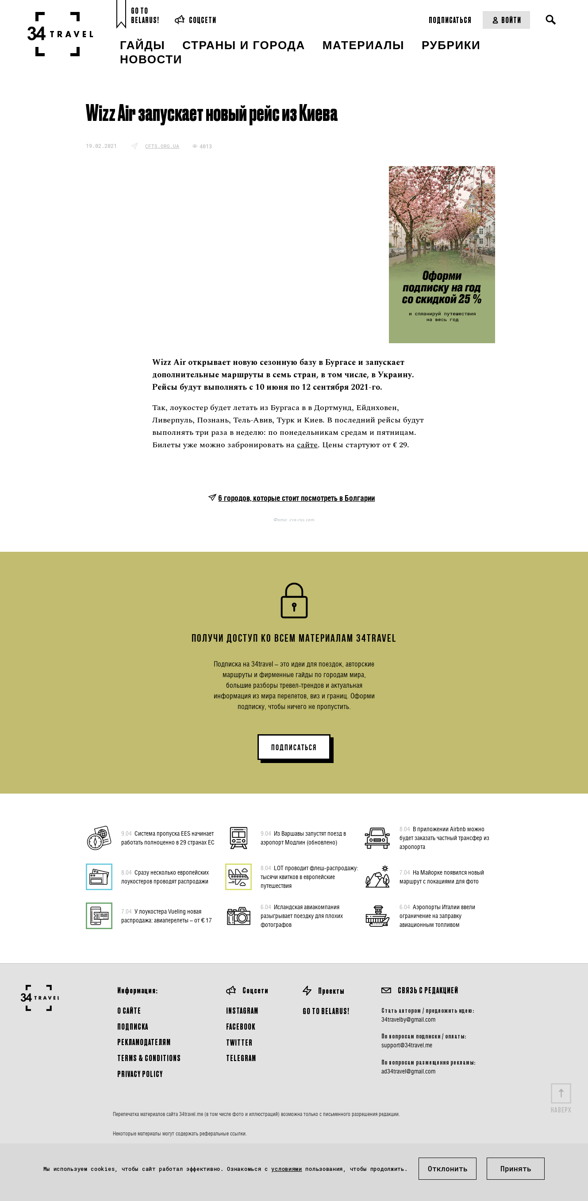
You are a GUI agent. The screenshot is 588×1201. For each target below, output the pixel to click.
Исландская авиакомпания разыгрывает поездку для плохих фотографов (302, 915)
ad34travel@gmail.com (408, 1071)
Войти (506, 20)
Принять (515, 1168)
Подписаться (450, 20)
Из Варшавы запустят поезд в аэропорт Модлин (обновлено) (303, 837)
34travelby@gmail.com (408, 1019)
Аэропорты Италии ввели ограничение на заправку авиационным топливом (437, 915)
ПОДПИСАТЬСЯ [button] (294, 747)
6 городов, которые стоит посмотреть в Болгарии (296, 498)
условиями (286, 1168)
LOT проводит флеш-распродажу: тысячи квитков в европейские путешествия (309, 876)
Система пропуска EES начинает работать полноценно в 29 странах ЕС (168, 837)
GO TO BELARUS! (326, 1011)
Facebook (240, 1026)
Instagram (242, 1010)
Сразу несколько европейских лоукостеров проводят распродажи (165, 876)
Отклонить (448, 1168)
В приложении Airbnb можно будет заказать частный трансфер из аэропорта (444, 837)
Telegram (241, 1058)
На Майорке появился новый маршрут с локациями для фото (442, 876)
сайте (307, 445)
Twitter (239, 1042)
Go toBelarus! (145, 15)
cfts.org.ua (162, 146)
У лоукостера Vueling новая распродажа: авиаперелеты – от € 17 (166, 915)
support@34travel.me (406, 1045)
